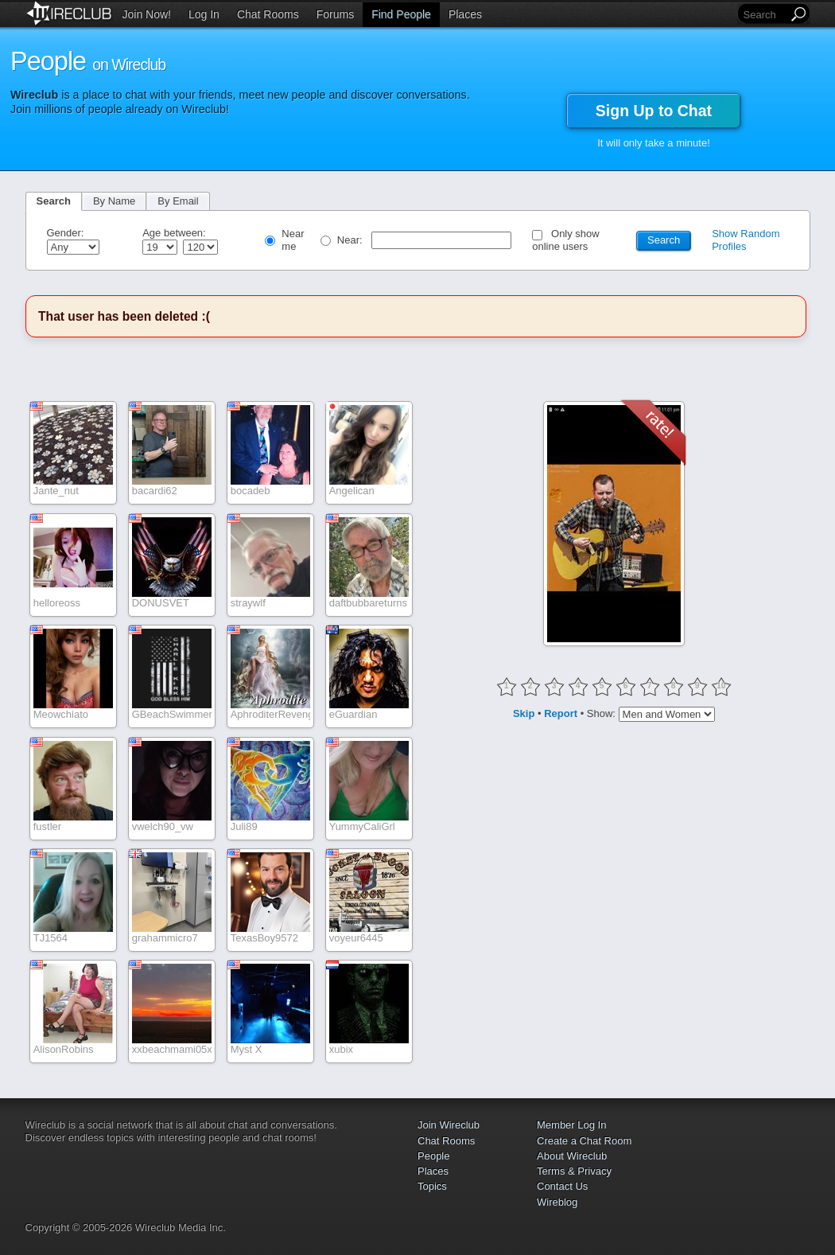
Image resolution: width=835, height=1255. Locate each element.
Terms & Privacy (574, 1171)
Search (54, 201)
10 (721, 685)
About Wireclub (572, 1156)
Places (465, 14)
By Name (114, 201)
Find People (401, 14)
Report (560, 713)
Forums (335, 14)
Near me (293, 240)
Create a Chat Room (584, 1141)
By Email (177, 201)
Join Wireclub (449, 1125)
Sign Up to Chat (654, 110)
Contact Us (562, 1186)
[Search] (764, 14)
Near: (351, 240)
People (433, 1156)
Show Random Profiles (745, 240)
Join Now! (146, 14)
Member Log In (571, 1125)
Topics (432, 1186)
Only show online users (566, 240)
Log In (203, 14)
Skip (523, 713)
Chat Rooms (268, 14)
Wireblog (557, 1202)
